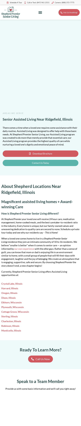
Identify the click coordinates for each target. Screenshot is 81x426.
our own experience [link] (24, 248)
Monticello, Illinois (11, 330)
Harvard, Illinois (9, 288)
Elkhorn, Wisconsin (11, 302)
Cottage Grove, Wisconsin (15, 311)
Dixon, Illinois (8, 297)
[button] (40, 12)
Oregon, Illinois (9, 293)
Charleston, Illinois (11, 321)
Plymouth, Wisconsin (12, 307)
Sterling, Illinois (9, 316)
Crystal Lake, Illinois (11, 283)
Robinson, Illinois (10, 325)
